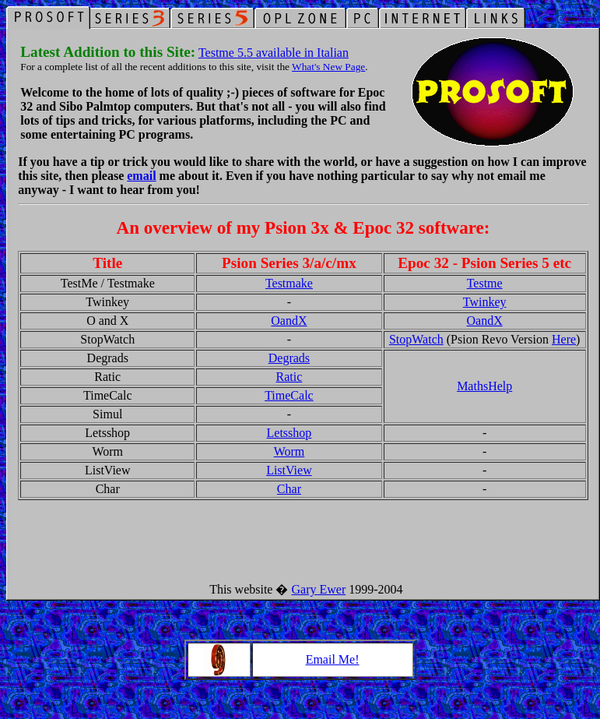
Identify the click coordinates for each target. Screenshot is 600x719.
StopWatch (416, 339)
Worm (289, 451)
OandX (289, 320)
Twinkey (485, 301)
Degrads (289, 358)
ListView (289, 470)
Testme (485, 283)
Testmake (289, 283)
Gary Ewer (318, 589)
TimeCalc (289, 395)
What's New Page (328, 66)
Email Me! (333, 659)
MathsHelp (484, 386)
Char (289, 488)
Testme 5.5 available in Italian (273, 52)
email (141, 175)
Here (564, 339)
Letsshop (289, 432)
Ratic (289, 376)
